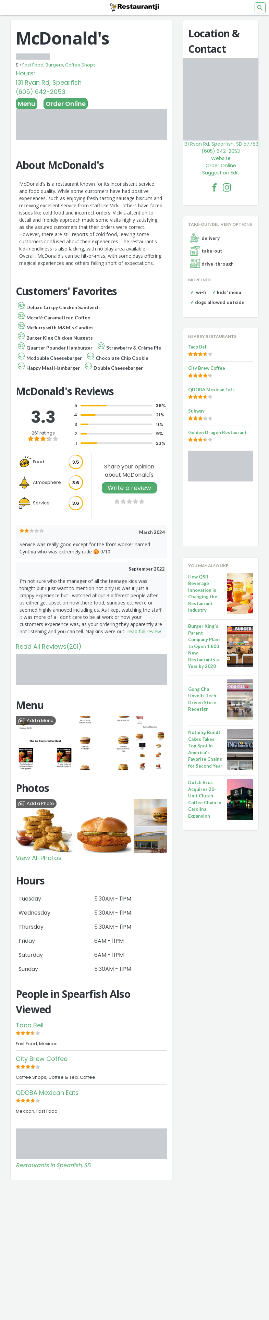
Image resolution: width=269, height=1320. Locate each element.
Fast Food (33, 65)
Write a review (129, 488)
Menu (26, 103)
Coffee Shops (80, 65)
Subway (196, 411)
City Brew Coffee (42, 1058)
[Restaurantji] (134, 6)
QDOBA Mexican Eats (47, 1092)
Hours (25, 73)
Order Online (66, 103)
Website (221, 158)
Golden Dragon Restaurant (217, 432)
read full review (144, 631)
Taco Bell (30, 1025)
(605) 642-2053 (40, 91)
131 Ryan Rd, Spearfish (49, 82)
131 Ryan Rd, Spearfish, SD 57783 (220, 143)
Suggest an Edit (220, 172)
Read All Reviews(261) (49, 646)
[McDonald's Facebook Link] (214, 187)
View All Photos (39, 858)
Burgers (54, 65)
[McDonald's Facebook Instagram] (227, 187)
